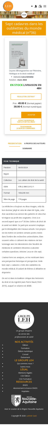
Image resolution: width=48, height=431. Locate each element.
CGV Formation (25, 379)
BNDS (25, 385)
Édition (25, 345)
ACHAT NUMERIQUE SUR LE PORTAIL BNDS (26, 121)
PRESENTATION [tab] (14, 143)
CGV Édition (25, 376)
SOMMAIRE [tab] (27, 148)
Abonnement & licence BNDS (25, 388)
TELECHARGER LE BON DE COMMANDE (26, 127)
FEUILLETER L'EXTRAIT (26, 96)
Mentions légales (25, 373)
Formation (25, 348)
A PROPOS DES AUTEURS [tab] (34, 143)
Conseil (25, 354)
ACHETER (31, 115)
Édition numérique (25, 351)
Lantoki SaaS (31, 416)
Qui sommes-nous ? (25, 363)
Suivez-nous (25, 366)
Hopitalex (25, 391)
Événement (25, 357)
